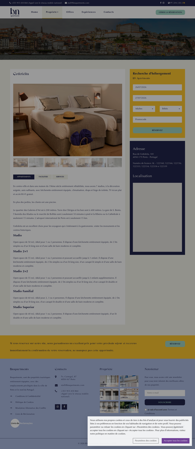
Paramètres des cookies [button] (145, 441)
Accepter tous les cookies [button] (175, 441)
